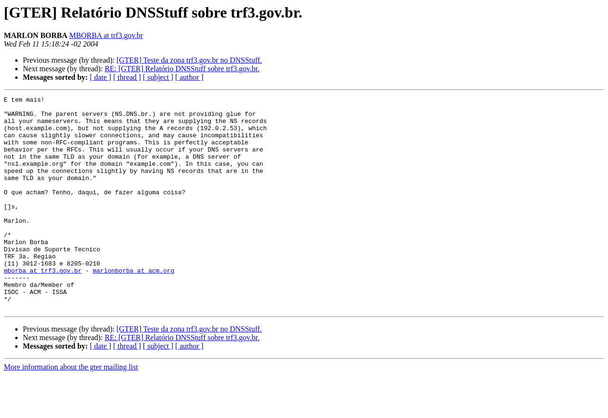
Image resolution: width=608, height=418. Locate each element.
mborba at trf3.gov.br (43, 306)
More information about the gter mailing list (71, 410)
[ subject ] (158, 77)
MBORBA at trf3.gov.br (106, 35)
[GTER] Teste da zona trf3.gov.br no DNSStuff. (189, 60)
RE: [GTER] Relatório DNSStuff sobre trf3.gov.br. (181, 69)
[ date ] (100, 77)
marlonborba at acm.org (133, 306)
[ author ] (189, 77)
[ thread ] (127, 77)
